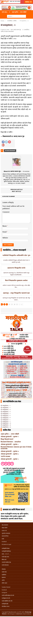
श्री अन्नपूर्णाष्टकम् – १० (6, 423)
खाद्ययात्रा (4, 577)
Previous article (17, 189)
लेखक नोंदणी (4, 527)
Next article (16, 191)
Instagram (4, 592)
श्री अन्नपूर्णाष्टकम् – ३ (5, 409)
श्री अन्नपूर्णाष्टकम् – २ (5, 407)
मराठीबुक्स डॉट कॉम (6, 598)
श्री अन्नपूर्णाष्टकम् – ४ (5, 411)
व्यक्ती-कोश (4, 572)
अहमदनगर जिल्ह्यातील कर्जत (16, 268)
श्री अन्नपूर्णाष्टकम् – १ (5, 405)
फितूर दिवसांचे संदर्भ (7, 439)
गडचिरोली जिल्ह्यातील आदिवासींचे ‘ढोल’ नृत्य (16, 255)
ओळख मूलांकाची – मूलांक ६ (9, 454)
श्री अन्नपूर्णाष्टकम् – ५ (5, 413)
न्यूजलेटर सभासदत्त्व (6, 533)
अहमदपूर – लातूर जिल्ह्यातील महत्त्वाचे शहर (16, 293)
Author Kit (4, 530)
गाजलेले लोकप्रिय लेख (6, 562)
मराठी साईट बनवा (5, 556)
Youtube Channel (6, 587)
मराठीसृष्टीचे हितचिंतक (6, 551)
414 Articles (26, 171)
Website (5, 237)
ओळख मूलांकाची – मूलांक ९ (9, 436)
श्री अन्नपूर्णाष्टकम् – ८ (5, 419)
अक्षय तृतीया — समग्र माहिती (10, 434)
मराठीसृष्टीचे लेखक (6, 548)
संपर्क (3, 538)
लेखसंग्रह (4, 569)
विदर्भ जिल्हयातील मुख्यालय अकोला (16, 280)
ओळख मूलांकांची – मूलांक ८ (9, 444)
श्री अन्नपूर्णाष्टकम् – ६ (5, 415)
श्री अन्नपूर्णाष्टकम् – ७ (5, 417)
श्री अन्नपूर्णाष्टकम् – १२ (6, 427)
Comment (6, 212)
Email (4, 232)
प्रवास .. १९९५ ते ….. (6, 554)
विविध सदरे (4, 559)
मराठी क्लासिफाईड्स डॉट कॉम (8, 595)
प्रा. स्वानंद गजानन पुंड (16, 30)
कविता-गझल (4, 583)
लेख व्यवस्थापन (5, 525)
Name (4, 226)
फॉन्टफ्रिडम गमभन (5, 606)
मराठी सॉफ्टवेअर (5, 565)
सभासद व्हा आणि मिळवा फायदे (14, 509)
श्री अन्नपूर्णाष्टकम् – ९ (5, 421)
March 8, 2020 (5, 30)
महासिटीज (4, 574)
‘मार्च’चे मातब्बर (5, 456)
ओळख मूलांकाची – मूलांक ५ (10, 459)
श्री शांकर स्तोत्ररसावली (9, 32)
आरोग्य (3, 580)
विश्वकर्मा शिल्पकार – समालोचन (11, 442)
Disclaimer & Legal (6, 544)
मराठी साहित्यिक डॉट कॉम (7, 601)
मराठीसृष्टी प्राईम (5, 603)
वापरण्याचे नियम (5, 536)
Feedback (4, 541)
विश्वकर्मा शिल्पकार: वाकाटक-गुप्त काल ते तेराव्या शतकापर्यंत (16, 448)
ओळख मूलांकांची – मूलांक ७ (10, 451)
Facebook (4, 590)
